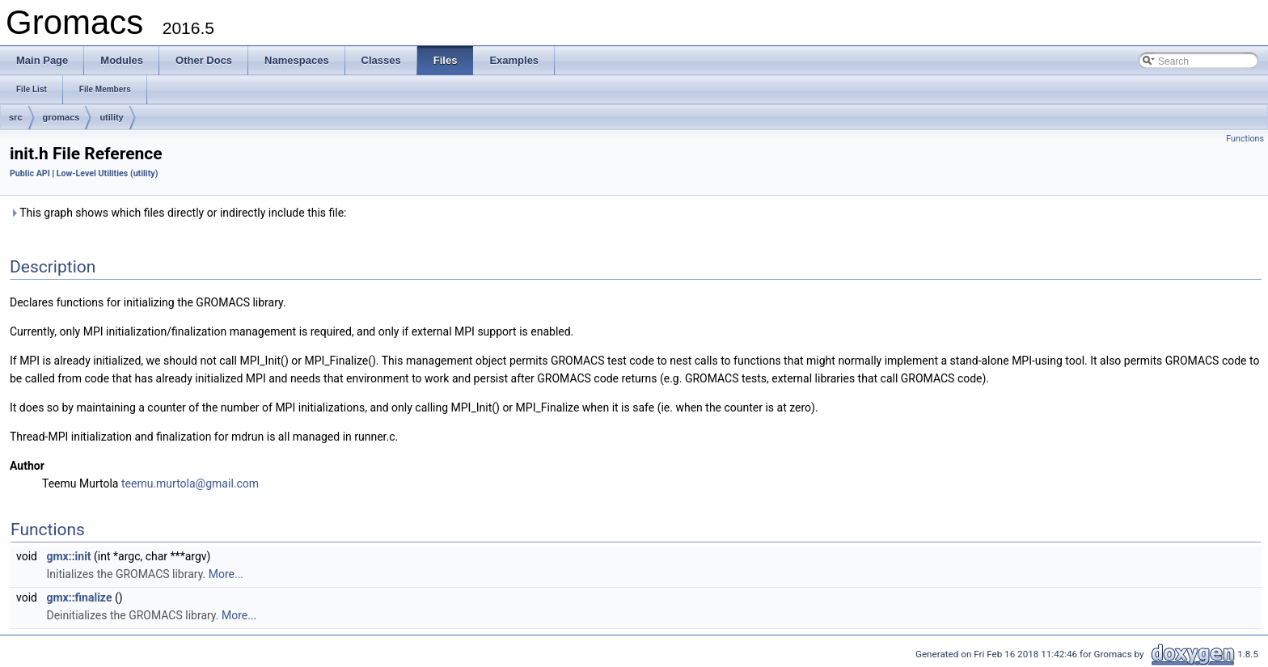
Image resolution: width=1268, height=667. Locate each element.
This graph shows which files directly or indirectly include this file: (178, 212)
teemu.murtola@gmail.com (190, 483)
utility (111, 117)
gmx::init (68, 556)
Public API (30, 173)
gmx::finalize (79, 597)
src (16, 117)
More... (226, 574)
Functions (1245, 138)
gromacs (61, 117)
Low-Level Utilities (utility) (107, 173)
